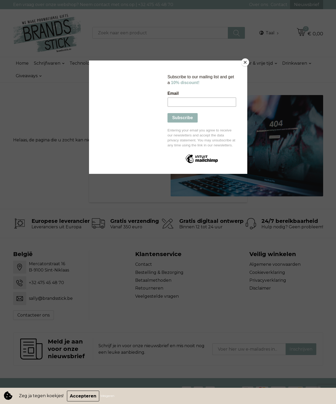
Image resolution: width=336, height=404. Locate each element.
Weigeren (108, 396)
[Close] (246, 62)
